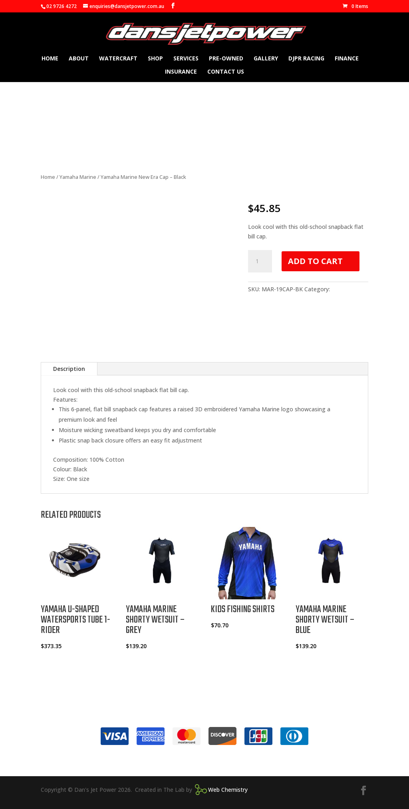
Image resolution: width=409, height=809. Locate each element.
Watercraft (118, 59)
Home (50, 59)
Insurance (181, 72)
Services (186, 59)
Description (69, 368)
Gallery (266, 59)
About (79, 59)
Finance (347, 59)
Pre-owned (226, 59)
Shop (155, 59)
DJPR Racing (306, 59)
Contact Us (225, 72)
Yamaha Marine (78, 176)
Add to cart (315, 261)
